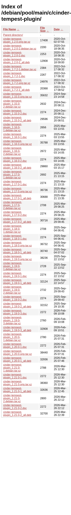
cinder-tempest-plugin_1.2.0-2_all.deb (16, 61)
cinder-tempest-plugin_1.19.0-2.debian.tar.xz (12, 289)
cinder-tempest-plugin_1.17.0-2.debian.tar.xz (12, 205)
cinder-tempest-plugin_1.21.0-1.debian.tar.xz (12, 367)
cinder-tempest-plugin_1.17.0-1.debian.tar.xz (12, 174)
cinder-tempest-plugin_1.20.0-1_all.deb (17, 359)
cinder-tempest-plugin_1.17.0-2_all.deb (17, 220)
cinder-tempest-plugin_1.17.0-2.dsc (15, 213)
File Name (9, 29)
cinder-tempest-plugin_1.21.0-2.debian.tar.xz (12, 398)
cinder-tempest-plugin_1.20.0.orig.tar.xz (17, 352)
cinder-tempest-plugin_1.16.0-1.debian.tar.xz (12, 127)
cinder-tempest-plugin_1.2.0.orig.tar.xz (16, 40)
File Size (43, 29)
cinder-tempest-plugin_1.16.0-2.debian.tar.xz (12, 151)
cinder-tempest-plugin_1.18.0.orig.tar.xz (17, 244)
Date (57, 29)
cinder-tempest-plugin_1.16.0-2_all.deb (17, 166)
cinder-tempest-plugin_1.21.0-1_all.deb (17, 390)
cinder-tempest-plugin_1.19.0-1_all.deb (17, 281)
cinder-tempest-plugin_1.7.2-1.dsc (14, 75)
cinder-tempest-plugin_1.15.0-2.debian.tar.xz (12, 103)
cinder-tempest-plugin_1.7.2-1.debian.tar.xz (19, 68)
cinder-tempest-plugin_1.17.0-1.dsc (15, 183)
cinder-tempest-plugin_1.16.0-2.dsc (15, 159)
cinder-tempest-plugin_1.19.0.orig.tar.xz (17, 258)
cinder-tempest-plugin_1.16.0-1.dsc (15, 136)
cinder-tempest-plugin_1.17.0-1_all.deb (17, 197)
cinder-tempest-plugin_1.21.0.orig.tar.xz (17, 383)
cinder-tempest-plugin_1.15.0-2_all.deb (17, 119)
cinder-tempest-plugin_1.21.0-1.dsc (15, 376)
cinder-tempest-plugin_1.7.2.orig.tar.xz (16, 82)
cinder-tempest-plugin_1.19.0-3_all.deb (17, 329)
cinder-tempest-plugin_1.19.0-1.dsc (15, 275)
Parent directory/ (13, 35)
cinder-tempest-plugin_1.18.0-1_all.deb (17, 251)
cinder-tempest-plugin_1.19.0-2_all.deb (17, 305)
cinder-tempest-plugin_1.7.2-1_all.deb (16, 88)
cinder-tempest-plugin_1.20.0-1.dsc (15, 345)
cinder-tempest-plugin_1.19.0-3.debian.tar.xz (12, 320)
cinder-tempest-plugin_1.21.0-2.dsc (15, 407)
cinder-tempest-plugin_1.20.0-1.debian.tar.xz (12, 337)
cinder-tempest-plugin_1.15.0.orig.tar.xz (17, 95)
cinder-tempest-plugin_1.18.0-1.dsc (15, 237)
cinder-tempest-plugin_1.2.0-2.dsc (14, 54)
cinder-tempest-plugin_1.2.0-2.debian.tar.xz (19, 47)
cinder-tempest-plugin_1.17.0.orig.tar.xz (17, 190)
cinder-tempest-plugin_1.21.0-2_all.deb (17, 413)
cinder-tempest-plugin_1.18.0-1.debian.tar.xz (12, 229)
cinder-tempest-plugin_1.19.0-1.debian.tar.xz (12, 266)
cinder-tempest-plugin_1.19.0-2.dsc (15, 298)
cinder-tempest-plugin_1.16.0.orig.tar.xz (17, 142)
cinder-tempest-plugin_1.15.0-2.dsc (15, 112)
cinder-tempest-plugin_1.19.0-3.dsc (15, 312)
